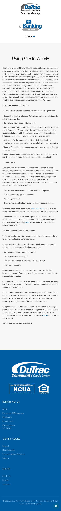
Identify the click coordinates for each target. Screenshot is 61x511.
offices (45, 315)
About (4, 409)
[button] (29, 36)
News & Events (8, 450)
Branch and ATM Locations (13, 413)
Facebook (6, 476)
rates (27, 222)
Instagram (6, 484)
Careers (5, 458)
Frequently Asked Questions (13, 454)
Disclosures (7, 417)
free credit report (38, 208)
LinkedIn (5, 480)
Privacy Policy (7, 421)
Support (5, 446)
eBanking (30, 25)
